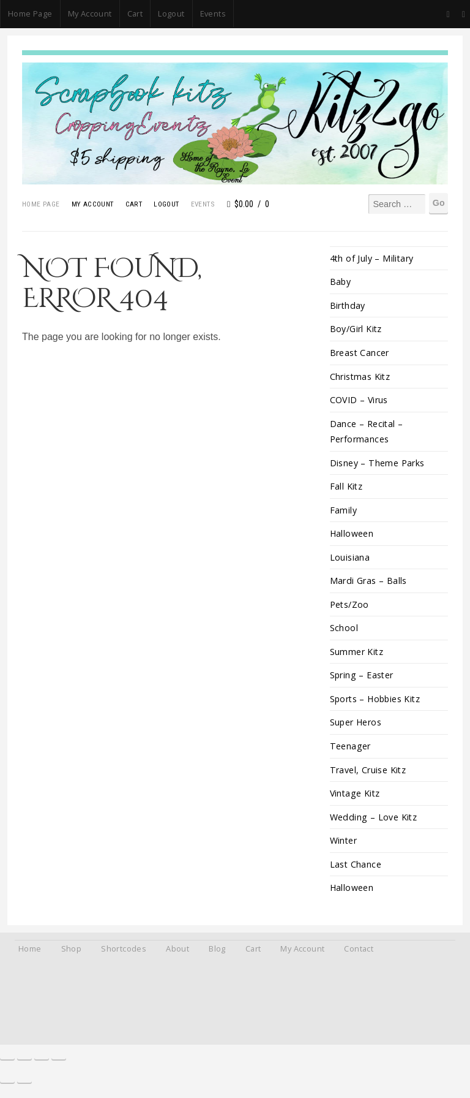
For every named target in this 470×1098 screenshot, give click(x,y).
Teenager (350, 751)
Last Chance (356, 870)
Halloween (352, 536)
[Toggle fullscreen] (24, 1062)
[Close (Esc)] (58, 1062)
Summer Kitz (357, 656)
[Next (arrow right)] (24, 1085)
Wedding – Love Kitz (374, 822)
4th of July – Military (372, 258)
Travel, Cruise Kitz (368, 775)
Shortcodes (123, 955)
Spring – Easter (362, 679)
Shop (71, 955)
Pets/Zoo (350, 608)
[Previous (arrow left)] (7, 1085)
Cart (135, 13)
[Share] (41, 1062)
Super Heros (356, 727)
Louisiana (350, 560)
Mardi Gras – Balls (368, 584)
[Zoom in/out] (7, 1062)
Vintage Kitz (356, 799)
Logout (171, 13)
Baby (341, 282)
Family (343, 512)
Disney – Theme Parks (377, 465)
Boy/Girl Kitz (356, 330)
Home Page (30, 13)
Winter (343, 846)
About (177, 955)
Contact (358, 955)
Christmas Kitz (361, 377)
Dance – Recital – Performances (367, 433)
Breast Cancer (360, 354)
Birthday (348, 306)
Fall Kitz (347, 488)
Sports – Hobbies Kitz (376, 703)
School (344, 632)
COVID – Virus (359, 401)
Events (213, 13)
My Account (90, 13)
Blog (217, 955)
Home (30, 955)
